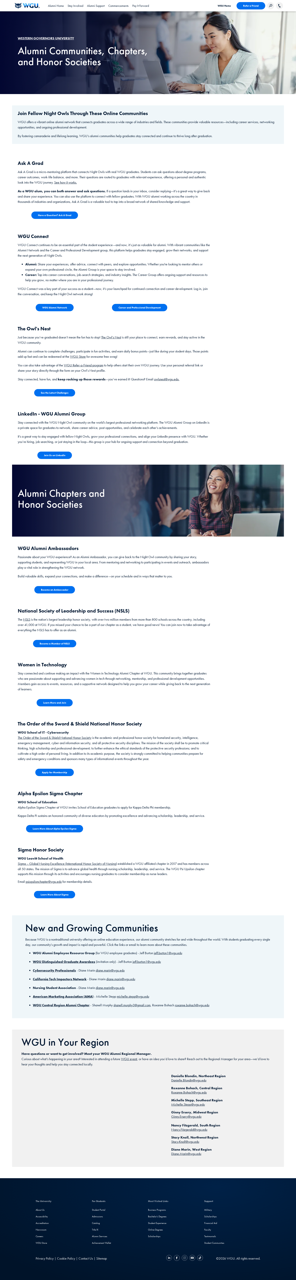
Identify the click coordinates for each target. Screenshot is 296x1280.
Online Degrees (155, 1229)
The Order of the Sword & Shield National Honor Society (54, 737)
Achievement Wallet (101, 1242)
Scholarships (154, 1236)
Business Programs (157, 1209)
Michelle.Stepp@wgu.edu (188, 1104)
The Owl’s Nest (111, 337)
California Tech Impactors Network (59, 979)
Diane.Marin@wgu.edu (186, 1154)
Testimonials (210, 1236)
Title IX (95, 1229)
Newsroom (41, 1229)
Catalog (96, 1223)
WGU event (129, 1059)
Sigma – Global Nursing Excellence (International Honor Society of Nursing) (67, 863)
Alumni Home (56, 6)
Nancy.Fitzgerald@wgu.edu (189, 1129)
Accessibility (42, 1216)
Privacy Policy (45, 1258)
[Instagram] (184, 1258)
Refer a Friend (251, 5)
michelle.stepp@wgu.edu (133, 996)
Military (208, 1209)
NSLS (26, 619)
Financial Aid (210, 1223)
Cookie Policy (66, 1258)
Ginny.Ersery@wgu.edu (186, 1116)
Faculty (207, 1229)
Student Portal (98, 1209)
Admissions (97, 1216)
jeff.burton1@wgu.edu (168, 953)
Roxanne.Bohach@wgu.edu (189, 1092)
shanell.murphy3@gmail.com (131, 1005)
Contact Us (86, 1258)
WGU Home (224, 5)
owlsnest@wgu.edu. (166, 379)
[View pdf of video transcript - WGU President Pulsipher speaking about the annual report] (55, 307)
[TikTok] (199, 1258)
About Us (40, 1209)
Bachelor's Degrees (157, 1216)
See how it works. (65, 182)
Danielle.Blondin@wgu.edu (188, 1080)
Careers (39, 1236)
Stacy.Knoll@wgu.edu (185, 1141)
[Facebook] (177, 1258)
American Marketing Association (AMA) (63, 996)
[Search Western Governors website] (270, 5)
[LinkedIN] (169, 1258)
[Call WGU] (279, 5)
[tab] (75, 5)
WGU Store (78, 356)
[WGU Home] (27, 5)
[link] (56, 5)
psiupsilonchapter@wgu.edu (44, 881)
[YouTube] (192, 1258)
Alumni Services (99, 1236)
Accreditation (42, 1223)
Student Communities (214, 1242)
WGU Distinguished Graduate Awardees (64, 961)
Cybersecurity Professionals (54, 970)
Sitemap (101, 1258)
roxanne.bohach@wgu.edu (192, 1005)
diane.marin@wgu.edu (110, 970)
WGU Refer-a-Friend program (83, 365)
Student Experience (157, 1223)
